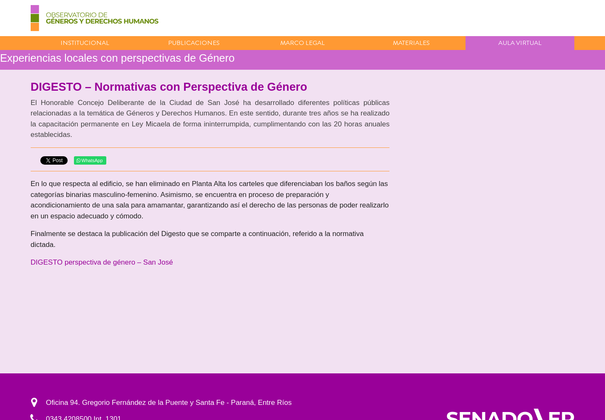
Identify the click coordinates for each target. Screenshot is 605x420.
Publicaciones (194, 42)
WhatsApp (89, 160)
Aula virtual (520, 42)
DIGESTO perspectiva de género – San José (102, 262)
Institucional (84, 42)
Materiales (411, 42)
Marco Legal (302, 42)
